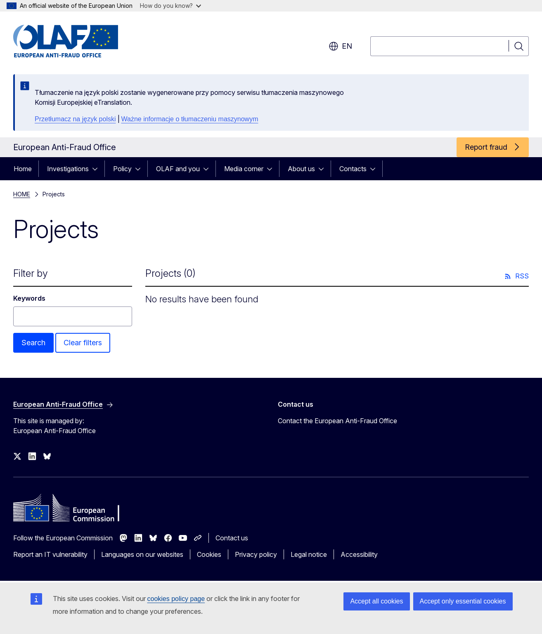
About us (301, 169)
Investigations (68, 169)
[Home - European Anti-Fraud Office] (79, 41)
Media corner (243, 169)
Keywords (29, 298)
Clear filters (83, 342)
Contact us (231, 538)
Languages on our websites (142, 554)
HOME (21, 194)
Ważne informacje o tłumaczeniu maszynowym (189, 119)
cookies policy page (176, 598)
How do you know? (170, 5)
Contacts (353, 169)
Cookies (209, 554)
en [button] (340, 46)
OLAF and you (178, 169)
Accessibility (359, 554)
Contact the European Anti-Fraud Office (337, 421)
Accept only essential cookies (463, 601)
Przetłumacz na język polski (75, 119)
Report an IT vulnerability (50, 554)
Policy (122, 169)
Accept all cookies (376, 601)
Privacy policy (256, 554)
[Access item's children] (97, 168)
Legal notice (309, 554)
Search (33, 342)
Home (23, 169)
